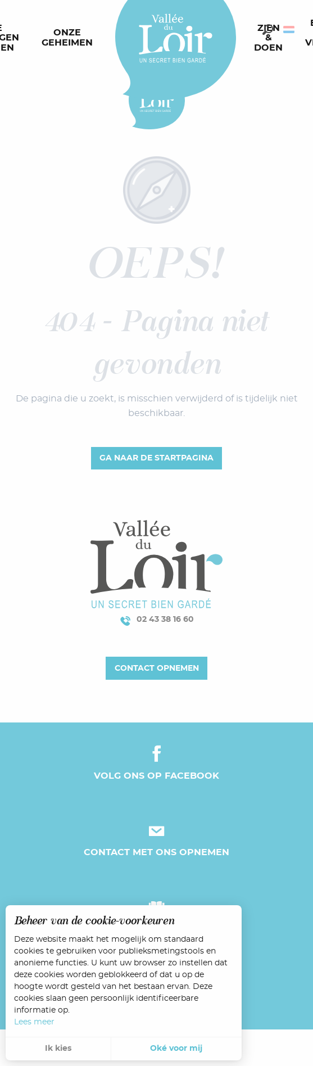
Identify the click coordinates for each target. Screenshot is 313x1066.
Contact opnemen (157, 668)
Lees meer (34, 1022)
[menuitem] (69, 38)
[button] (268, 29)
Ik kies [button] (58, 1049)
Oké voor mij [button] (176, 1049)
